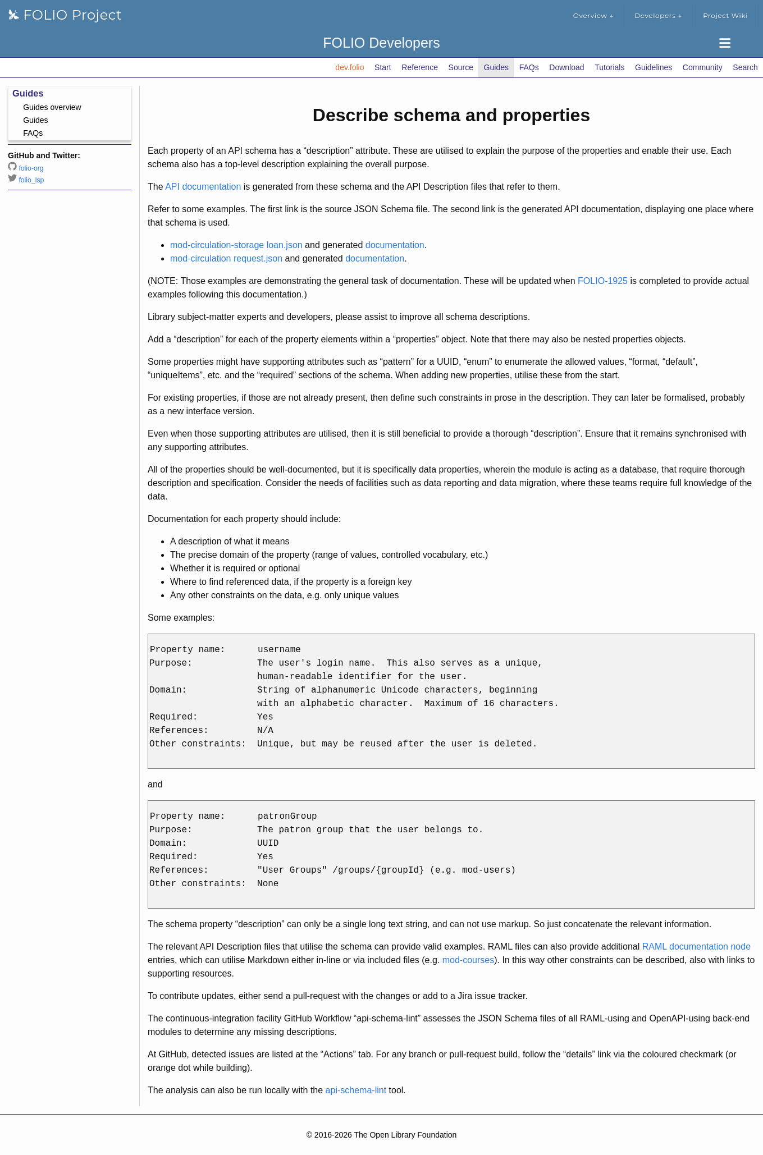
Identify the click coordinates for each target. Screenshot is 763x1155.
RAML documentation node (696, 946)
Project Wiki (725, 15)
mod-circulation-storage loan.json (236, 245)
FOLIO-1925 (603, 281)
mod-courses (468, 960)
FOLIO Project (65, 15)
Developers (658, 16)
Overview (593, 16)
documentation (394, 245)
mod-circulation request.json (226, 258)
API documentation (203, 186)
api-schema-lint (356, 1090)
